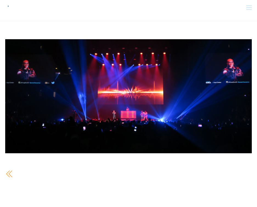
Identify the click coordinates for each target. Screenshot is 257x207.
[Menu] (249, 7)
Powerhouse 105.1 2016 (43, 173)
